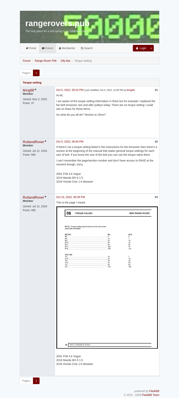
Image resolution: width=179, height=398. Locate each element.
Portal (31, 48)
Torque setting (32, 82)
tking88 (28, 90)
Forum (47, 48)
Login (140, 48)
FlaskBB (154, 391)
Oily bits (65, 60)
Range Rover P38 (45, 60)
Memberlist (67, 48)
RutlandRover (33, 142)
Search (87, 48)
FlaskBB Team (150, 394)
